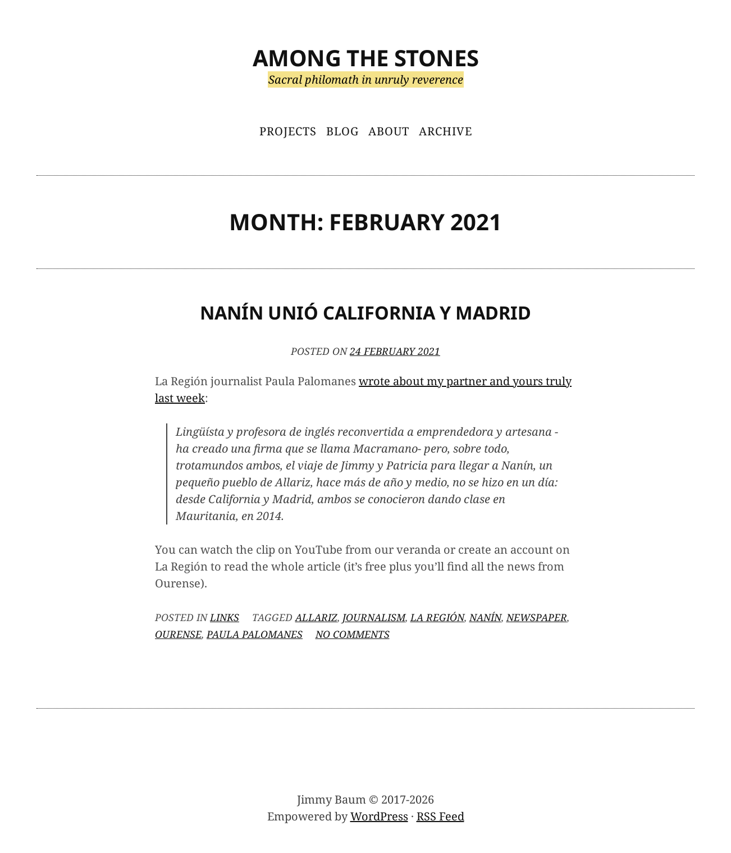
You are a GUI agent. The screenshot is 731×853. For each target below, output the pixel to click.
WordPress (379, 816)
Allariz (316, 617)
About (388, 131)
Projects (288, 131)
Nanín (485, 617)
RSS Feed (440, 816)
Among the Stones (366, 57)
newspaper (536, 617)
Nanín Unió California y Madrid (365, 312)
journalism (373, 617)
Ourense (178, 634)
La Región (437, 617)
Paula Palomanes (255, 634)
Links (224, 617)
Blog (342, 131)
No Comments (353, 634)
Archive (445, 131)
